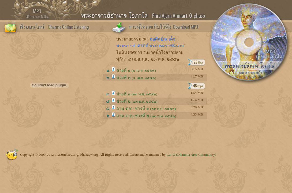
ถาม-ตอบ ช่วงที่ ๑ (146, 108)
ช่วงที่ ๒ (136, 77)
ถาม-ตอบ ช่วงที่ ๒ (146, 115)
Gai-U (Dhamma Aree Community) (191, 155)
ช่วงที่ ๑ (136, 70)
